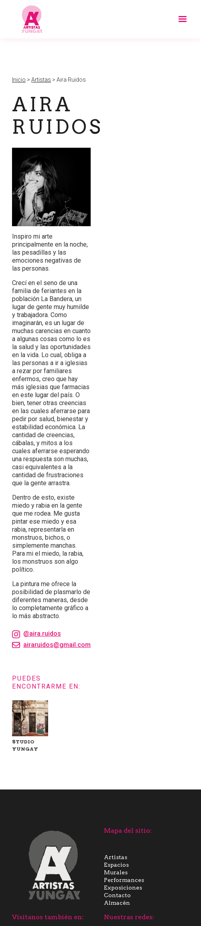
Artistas (41, 79)
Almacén (117, 903)
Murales (116, 872)
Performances (124, 880)
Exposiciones (123, 887)
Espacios (116, 865)
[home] (30, 19)
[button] (179, 19)
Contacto (117, 895)
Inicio (19, 79)
